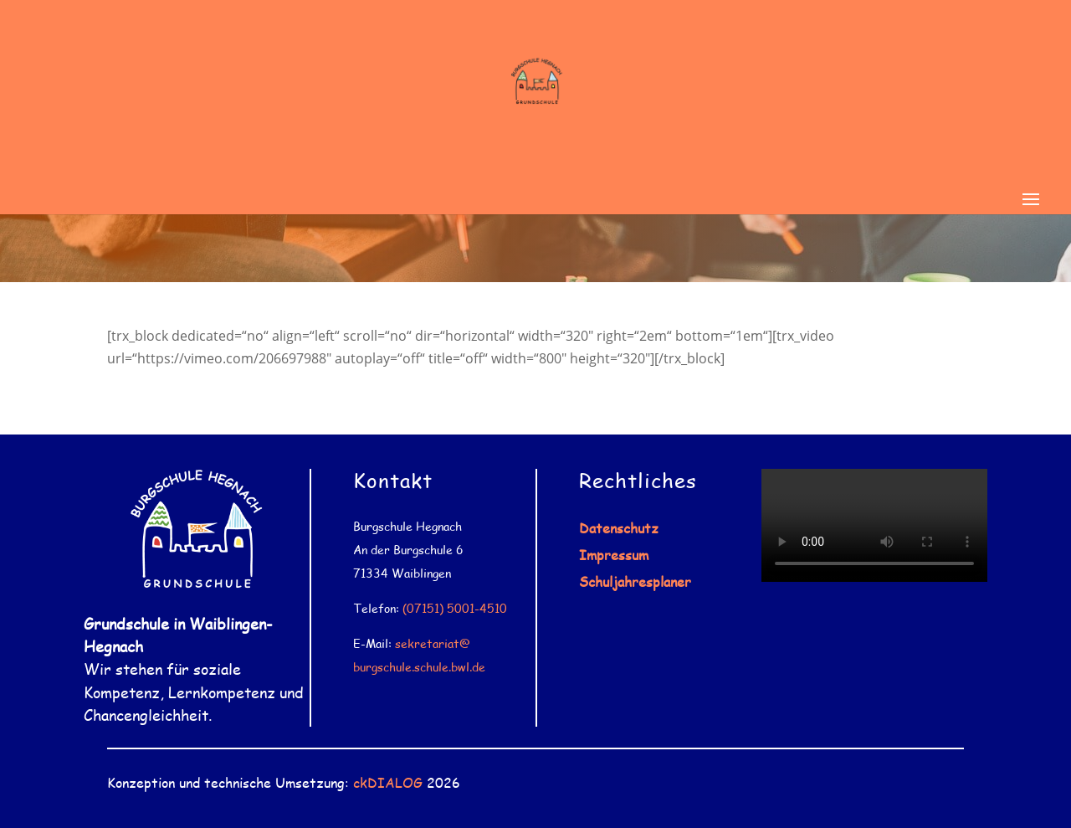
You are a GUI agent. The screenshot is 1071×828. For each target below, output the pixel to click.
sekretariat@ (432, 643)
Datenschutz (618, 527)
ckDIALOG (388, 782)
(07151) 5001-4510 (454, 608)
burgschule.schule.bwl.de (419, 667)
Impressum (613, 554)
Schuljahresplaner (635, 581)
